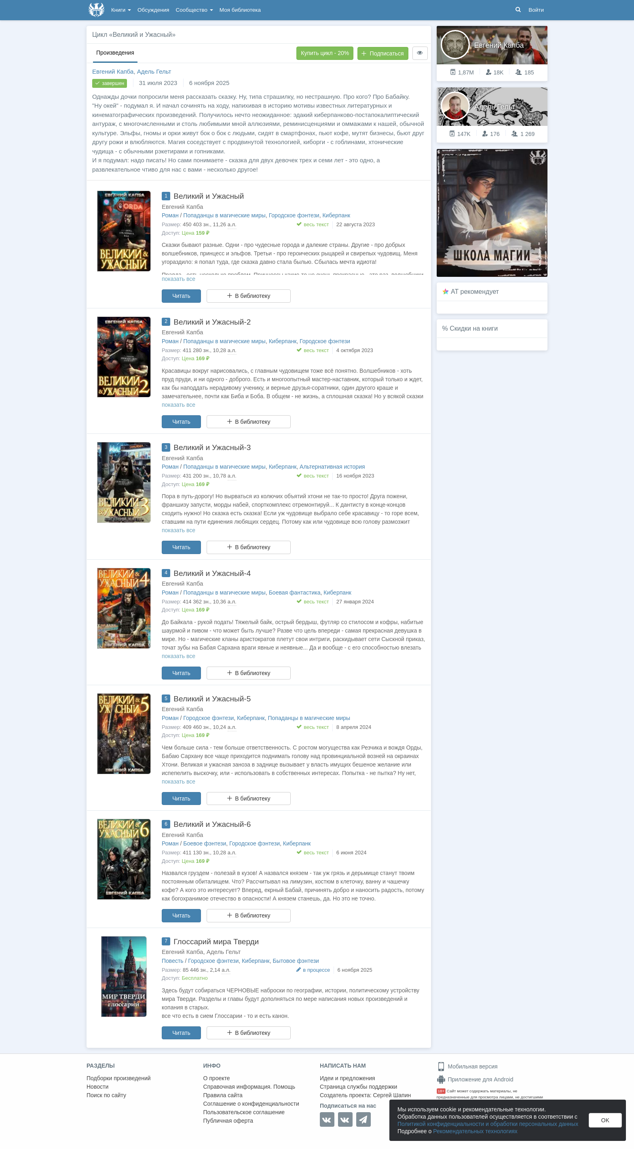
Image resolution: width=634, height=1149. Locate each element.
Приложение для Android (475, 1079)
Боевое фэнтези (204, 843)
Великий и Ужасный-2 (212, 322)
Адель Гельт (154, 71)
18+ (441, 1091)
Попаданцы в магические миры (224, 215)
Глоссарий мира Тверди (216, 941)
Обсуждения (153, 10)
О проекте (216, 1078)
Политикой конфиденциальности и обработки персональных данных (487, 1124)
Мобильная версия (467, 1066)
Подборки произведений (119, 1078)
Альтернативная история (332, 466)
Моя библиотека (240, 10)
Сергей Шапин (392, 1095)
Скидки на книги (474, 328)
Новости (97, 1086)
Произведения (115, 52)
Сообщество (194, 10)
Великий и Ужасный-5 (212, 698)
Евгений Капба (112, 71)
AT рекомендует (475, 291)
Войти (536, 10)
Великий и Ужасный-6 (212, 824)
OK (605, 1120)
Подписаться (382, 53)
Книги (121, 10)
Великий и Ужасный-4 (212, 573)
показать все (178, 279)
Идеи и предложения (347, 1078)
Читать (181, 296)
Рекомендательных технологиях (475, 1131)
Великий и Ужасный (208, 196)
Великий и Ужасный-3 (212, 447)
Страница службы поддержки (358, 1086)
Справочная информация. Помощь (249, 1086)
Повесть (173, 961)
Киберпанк (336, 215)
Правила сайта (223, 1095)
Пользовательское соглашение (244, 1112)
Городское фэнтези (294, 215)
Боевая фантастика (295, 592)
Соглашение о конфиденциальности (251, 1103)
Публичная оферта (228, 1120)
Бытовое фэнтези (296, 961)
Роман (170, 215)
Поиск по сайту (106, 1095)
